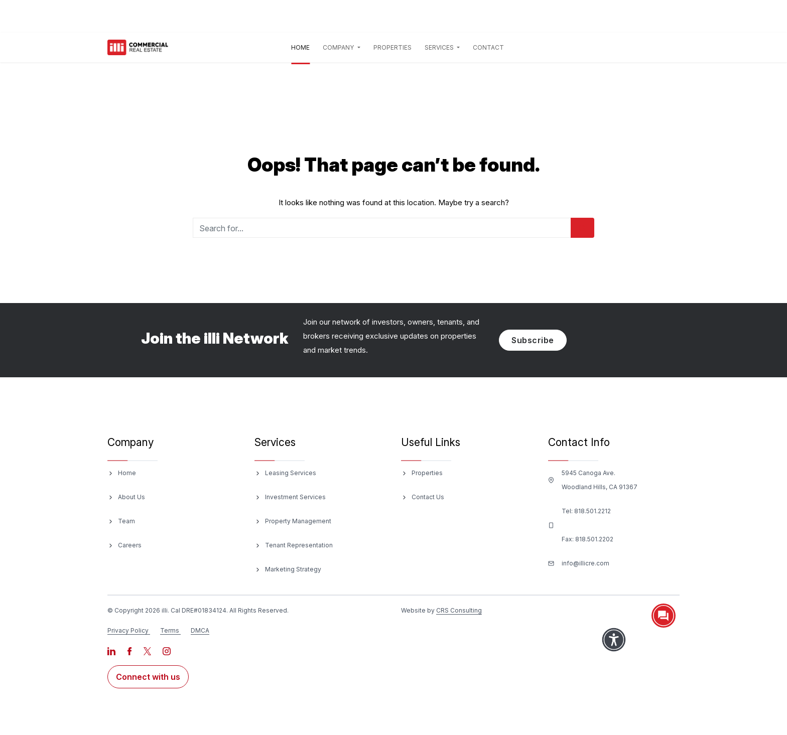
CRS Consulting (459, 610)
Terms (169, 630)
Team (126, 521)
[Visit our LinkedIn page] (112, 650)
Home (302, 46)
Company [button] (339, 47)
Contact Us (428, 497)
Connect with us (148, 677)
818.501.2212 (592, 511)
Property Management (298, 521)
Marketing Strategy (293, 569)
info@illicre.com (585, 563)
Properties (392, 47)
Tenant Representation (299, 545)
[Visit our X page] (148, 650)
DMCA (200, 630)
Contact (488, 47)
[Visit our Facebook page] (130, 650)
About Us (131, 497)
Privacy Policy (128, 630)
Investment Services (295, 497)
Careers (130, 545)
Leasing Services (290, 473)
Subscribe (532, 340)
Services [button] (440, 47)
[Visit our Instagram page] (167, 650)
